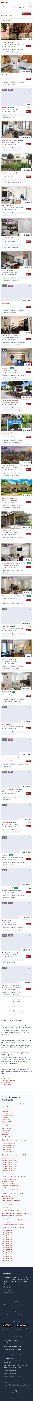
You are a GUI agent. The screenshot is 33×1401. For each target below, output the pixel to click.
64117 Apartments (7, 1250)
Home (7, 1011)
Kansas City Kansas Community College (13, 1224)
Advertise (17, 1315)
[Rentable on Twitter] (8, 1288)
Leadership (20, 1305)
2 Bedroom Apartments (8, 1143)
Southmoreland (8, 1084)
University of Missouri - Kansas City (12, 1215)
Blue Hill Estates (6, 1122)
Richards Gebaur (6, 1107)
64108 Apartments (7, 1258)
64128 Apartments (7, 1254)
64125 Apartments (7, 1256)
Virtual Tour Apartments (9, 1183)
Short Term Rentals (7, 1188)
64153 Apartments (7, 1235)
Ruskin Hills (5, 1113)
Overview (13, 1305)
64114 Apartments (7, 1233)
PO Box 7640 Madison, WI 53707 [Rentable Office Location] (9, 1291)
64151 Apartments (7, 1260)
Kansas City (12, 1011)
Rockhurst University (8, 1218)
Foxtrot (5, 1076)
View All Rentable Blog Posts (12, 1376)
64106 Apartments (7, 1241)
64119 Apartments (7, 1239)
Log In (30, 7)
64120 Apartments (7, 1230)
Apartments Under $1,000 (9, 1162)
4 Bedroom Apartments (8, 1147)
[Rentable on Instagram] (10, 1288)
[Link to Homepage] (4, 2)
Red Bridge (5, 1111)
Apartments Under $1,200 (9, 1160)
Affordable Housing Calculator (12, 1346)
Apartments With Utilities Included (11, 1190)
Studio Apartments (7, 1149)
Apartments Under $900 (9, 1164)
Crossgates (5, 1117)
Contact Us (10, 1315)
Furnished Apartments (8, 1181)
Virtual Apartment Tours (11, 1343)
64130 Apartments (7, 1252)
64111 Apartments (7, 1245)
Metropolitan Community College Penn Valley (15, 1220)
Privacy (27, 1385)
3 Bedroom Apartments (8, 1145)
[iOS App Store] (7, 1326)
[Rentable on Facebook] (5, 1288)
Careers (5, 7)
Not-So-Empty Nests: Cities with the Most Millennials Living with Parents (15, 1366)
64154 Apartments (7, 1237)
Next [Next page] (18, 1001)
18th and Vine (6, 1136)
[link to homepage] (16, 1273)
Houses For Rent (6, 1196)
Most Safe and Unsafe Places (12, 1370)
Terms (11, 1385)
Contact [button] (28, 46)
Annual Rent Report (9, 1358)
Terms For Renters (18, 1385)
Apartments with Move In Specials (11, 1186)
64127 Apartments (7, 1247)
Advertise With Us (22, 7)
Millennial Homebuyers (10, 1373)
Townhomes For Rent (8, 1205)
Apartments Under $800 (9, 1166)
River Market (7, 1082)
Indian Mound (6, 1130)
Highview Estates (6, 1128)
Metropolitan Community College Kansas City (14, 1213)
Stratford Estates (6, 1109)
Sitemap (23, 1315)
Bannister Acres (6, 1119)
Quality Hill (6, 1078)
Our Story (6, 1305)
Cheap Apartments (7, 1173)
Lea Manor (5, 1134)
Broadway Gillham (9, 1080)
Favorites (14, 7)
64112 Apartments (7, 1243)
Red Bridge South (7, 1115)
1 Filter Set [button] (26, 14)
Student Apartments (7, 1198)
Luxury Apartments (7, 1203)
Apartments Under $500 (9, 1171)
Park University (6, 1222)
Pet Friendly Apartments (9, 1179)
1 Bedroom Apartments (8, 1151)
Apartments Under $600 (9, 1168)
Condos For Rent (6, 1207)
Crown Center (6, 1124)
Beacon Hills (5, 1132)
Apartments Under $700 (9, 1158)
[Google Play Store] (21, 1326)
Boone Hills (5, 1126)
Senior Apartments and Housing (11, 1200)
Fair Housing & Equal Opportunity (13, 1349)
